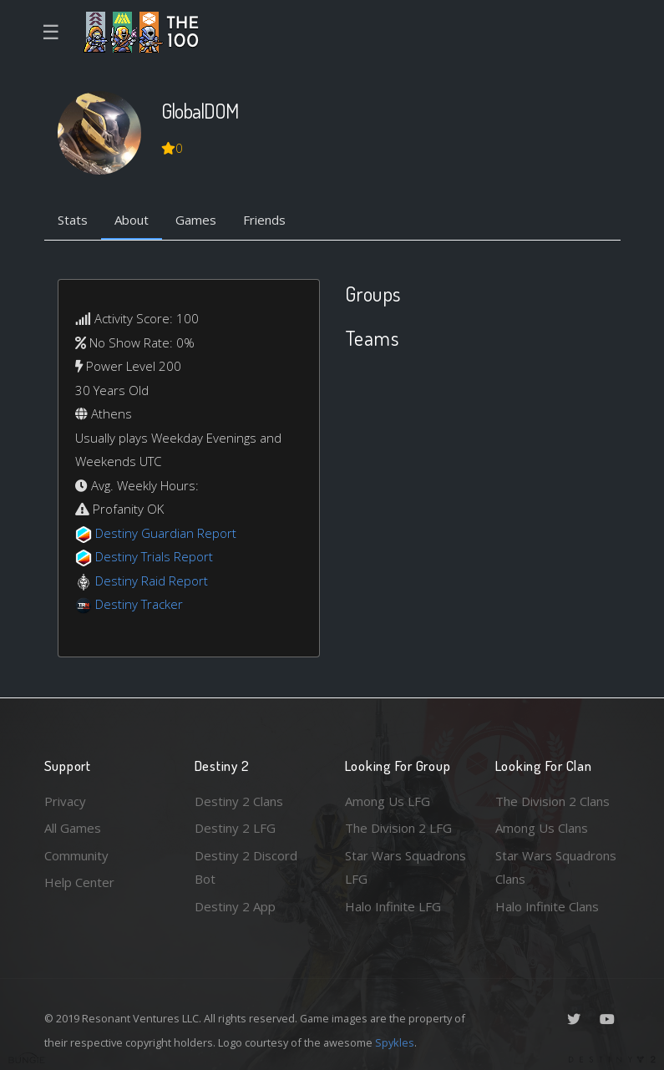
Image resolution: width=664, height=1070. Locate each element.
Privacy (65, 801)
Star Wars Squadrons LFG (405, 867)
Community (76, 855)
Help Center (79, 882)
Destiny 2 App (235, 906)
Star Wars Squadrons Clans (555, 867)
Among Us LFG (387, 801)
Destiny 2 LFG (235, 827)
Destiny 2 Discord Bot (246, 867)
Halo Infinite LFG (393, 906)
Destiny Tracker (139, 604)
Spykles (394, 1042)
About (131, 219)
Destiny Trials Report (154, 556)
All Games (72, 827)
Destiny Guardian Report (165, 533)
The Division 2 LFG (398, 827)
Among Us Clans (541, 827)
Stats (73, 219)
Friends (264, 219)
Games (195, 219)
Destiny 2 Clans (239, 801)
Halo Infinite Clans (547, 906)
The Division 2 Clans (552, 801)
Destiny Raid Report (151, 580)
